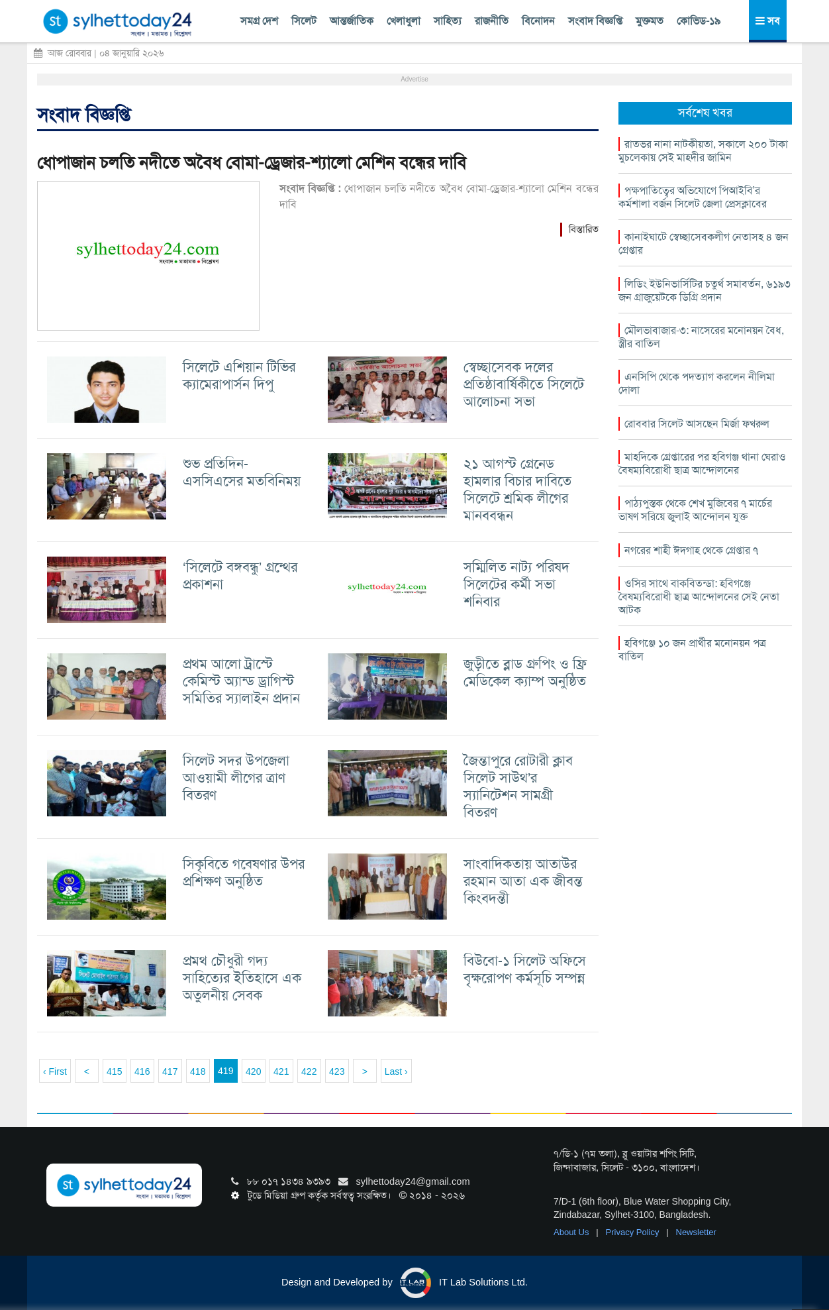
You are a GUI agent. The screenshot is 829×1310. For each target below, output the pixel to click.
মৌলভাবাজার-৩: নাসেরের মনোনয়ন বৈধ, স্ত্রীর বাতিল (701, 337)
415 (114, 1071)
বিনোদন (538, 21)
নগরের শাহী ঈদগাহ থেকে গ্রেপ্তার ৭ (691, 550)
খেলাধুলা (403, 21)
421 (281, 1071)
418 (197, 1071)
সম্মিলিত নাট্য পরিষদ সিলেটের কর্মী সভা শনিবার (516, 584)
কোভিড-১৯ (698, 21)
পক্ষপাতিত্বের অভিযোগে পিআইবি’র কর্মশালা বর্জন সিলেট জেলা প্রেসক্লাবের (692, 197)
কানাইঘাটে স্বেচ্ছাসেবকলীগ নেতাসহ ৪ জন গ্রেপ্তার (703, 243)
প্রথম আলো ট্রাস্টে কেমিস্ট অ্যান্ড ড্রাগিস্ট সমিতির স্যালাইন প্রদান (241, 681)
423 (336, 1071)
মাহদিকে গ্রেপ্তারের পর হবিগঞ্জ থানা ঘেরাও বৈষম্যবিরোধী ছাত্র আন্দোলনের (702, 463)
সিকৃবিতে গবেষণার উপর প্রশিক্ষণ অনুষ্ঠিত (244, 872)
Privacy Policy (634, 1232)
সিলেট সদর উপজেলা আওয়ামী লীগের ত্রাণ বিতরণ (236, 777)
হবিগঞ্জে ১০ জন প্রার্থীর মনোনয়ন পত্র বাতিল (692, 649)
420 (253, 1071)
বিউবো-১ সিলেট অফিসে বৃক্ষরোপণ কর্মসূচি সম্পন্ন (524, 969)
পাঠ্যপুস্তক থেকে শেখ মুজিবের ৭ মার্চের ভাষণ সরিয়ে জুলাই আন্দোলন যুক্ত (695, 509)
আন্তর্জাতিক (351, 21)
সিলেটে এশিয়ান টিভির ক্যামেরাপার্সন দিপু (239, 375)
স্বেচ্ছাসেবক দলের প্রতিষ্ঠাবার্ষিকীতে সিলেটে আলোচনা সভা (523, 384)
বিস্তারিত (584, 229)
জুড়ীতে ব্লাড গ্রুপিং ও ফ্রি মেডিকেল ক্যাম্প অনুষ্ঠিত (525, 672)
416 (142, 1071)
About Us (572, 1232)
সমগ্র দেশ (259, 21)
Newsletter (696, 1232)
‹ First (55, 1071)
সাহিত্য (448, 21)
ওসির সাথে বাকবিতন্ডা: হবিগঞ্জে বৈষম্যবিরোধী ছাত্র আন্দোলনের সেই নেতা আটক (698, 596)
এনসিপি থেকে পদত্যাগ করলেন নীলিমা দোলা (696, 383)
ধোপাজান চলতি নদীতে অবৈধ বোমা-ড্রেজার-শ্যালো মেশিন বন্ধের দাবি (251, 163)
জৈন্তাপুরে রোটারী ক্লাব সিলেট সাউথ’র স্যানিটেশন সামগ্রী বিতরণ (518, 786)
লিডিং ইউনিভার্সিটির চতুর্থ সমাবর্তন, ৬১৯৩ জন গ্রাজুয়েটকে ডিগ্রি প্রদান (704, 290)
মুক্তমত (649, 21)
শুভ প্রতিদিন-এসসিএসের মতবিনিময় (242, 472)
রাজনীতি (492, 21)
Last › (396, 1071)
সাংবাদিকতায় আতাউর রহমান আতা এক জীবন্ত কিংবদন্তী (523, 881)
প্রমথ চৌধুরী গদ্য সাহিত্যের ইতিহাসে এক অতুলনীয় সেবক (242, 978)
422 (309, 1071)
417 (169, 1071)
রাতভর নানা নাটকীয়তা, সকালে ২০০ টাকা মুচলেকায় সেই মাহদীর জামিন (703, 150)
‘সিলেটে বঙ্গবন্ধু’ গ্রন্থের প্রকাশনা (240, 575)
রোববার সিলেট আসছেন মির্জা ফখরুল (696, 424)
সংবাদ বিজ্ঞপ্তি (595, 21)
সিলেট (304, 21)
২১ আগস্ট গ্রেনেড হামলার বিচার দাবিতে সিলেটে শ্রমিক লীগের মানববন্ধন (517, 489)
